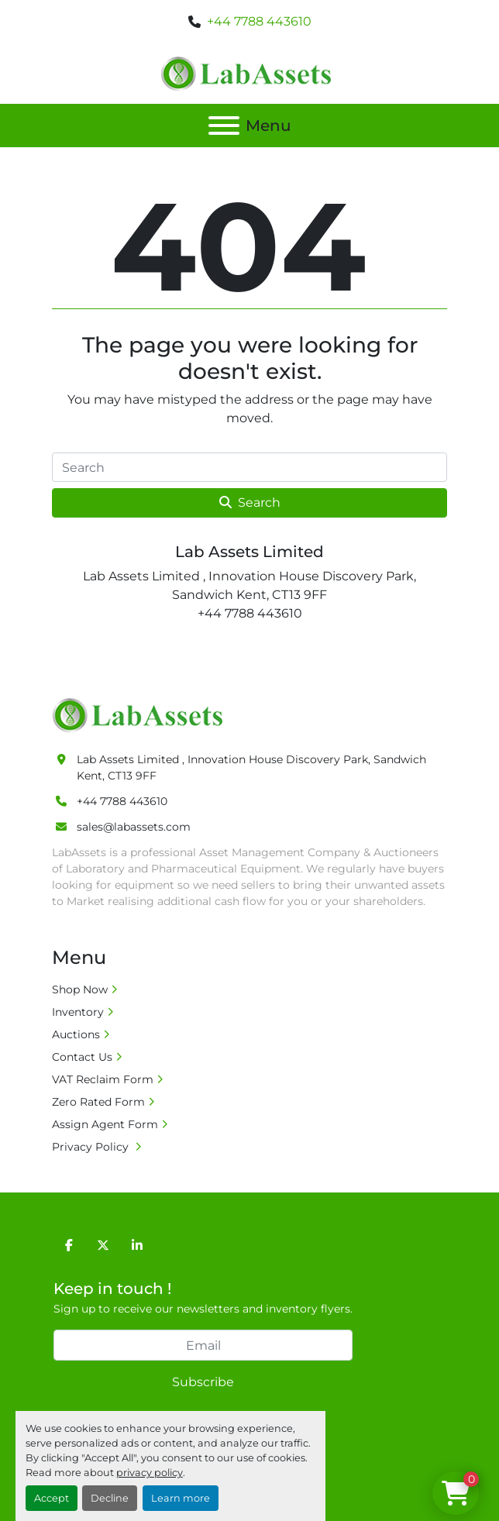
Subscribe (203, 1382)
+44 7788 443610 (259, 21)
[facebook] (68, 1245)
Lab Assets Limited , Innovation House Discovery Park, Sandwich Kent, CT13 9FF (251, 767)
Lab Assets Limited (249, 551)
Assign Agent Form (105, 1124)
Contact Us (82, 1057)
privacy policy (149, 1472)
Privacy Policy (92, 1147)
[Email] (203, 1345)
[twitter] (103, 1245)
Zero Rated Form (98, 1102)
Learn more (180, 1498)
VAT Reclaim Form (102, 1079)
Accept (51, 1498)
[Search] (249, 467)
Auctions (76, 1034)
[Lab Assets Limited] (141, 714)
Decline (110, 1498)
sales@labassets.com (134, 827)
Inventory (78, 1012)
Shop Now (80, 989)
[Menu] (223, 125)
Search (249, 502)
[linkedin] (137, 1245)
